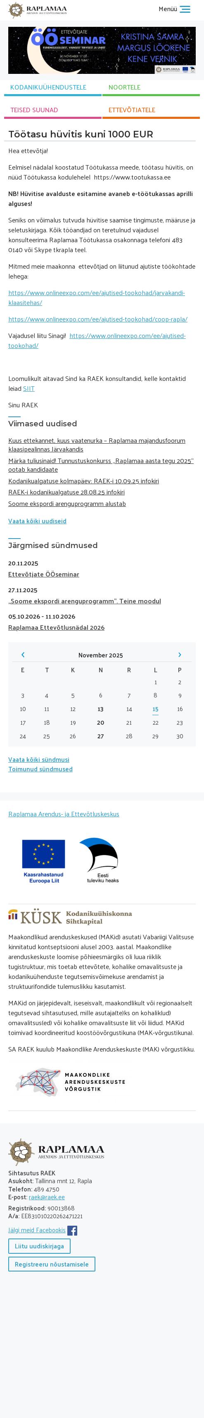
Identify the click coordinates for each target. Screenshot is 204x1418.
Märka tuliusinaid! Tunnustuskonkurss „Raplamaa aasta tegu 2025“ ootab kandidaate (101, 464)
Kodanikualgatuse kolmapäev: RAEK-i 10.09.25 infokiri (83, 481)
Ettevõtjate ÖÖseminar (43, 574)
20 (100, 722)
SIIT (29, 388)
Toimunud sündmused (40, 768)
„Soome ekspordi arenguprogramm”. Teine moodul (84, 601)
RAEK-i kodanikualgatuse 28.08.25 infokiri (66, 492)
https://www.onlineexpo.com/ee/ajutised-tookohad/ (97, 340)
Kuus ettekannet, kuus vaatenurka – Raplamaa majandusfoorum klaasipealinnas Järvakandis (96, 444)
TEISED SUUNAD (34, 110)
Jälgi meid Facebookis (37, 1229)
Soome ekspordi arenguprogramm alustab (67, 503)
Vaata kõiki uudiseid (37, 520)
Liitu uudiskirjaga (39, 1245)
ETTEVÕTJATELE (132, 110)
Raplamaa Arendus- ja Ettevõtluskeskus (63, 814)
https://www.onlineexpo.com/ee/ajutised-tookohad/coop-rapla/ (97, 319)
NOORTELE (124, 87)
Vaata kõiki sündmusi (38, 759)
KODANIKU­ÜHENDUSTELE (48, 87)
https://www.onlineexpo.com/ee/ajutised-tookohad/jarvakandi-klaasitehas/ (96, 297)
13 (100, 709)
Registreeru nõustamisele (52, 1263)
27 (100, 736)
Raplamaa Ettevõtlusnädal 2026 (56, 627)
